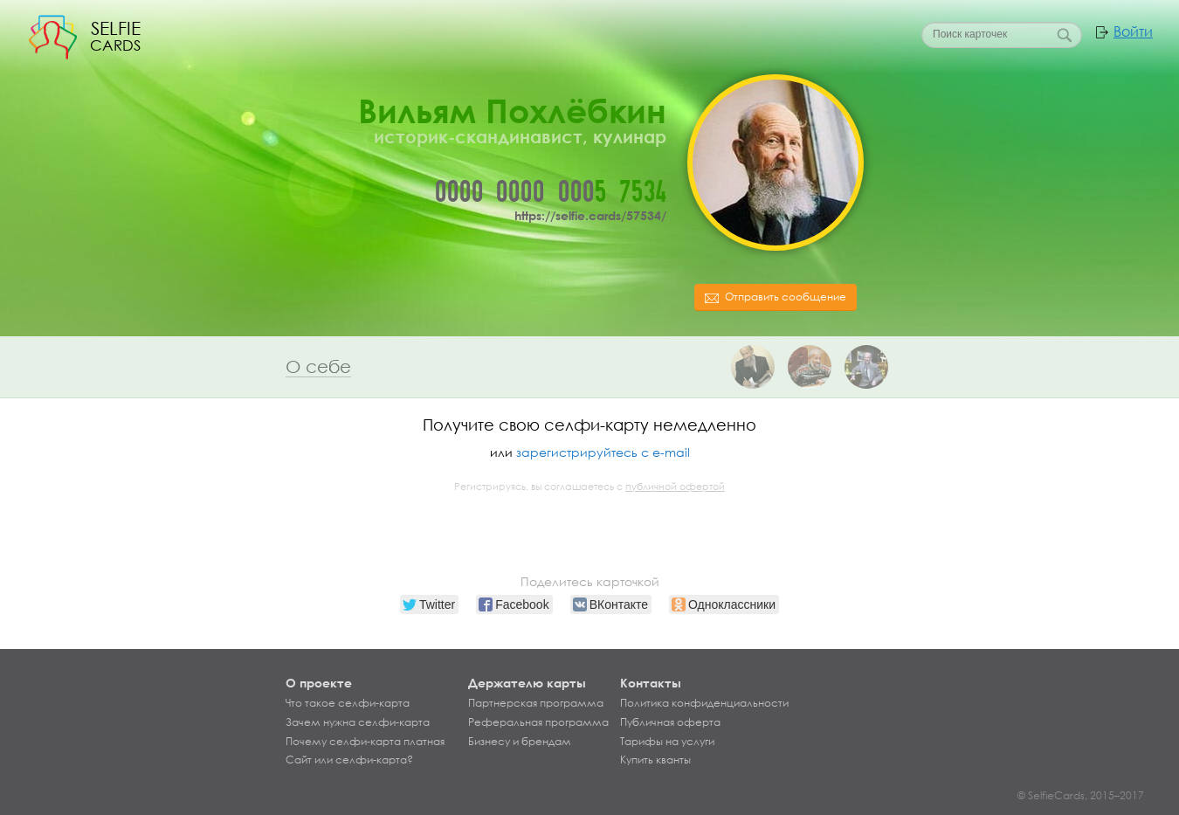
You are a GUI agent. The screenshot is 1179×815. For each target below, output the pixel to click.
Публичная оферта (670, 722)
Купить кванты (655, 760)
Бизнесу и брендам (519, 742)
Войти (1133, 31)
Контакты (650, 682)
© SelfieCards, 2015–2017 (1080, 795)
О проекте (319, 682)
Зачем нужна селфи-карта (358, 722)
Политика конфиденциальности (704, 703)
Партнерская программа (535, 703)
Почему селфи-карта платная (365, 742)
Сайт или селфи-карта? (349, 760)
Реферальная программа (538, 722)
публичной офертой (675, 487)
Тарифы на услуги (667, 742)
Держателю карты (527, 682)
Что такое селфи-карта (348, 703)
